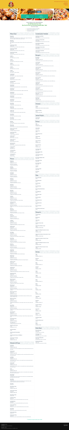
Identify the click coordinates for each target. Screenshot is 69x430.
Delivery (27, 16)
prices (36, 29)
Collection (41, 16)
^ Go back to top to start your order (34, 419)
